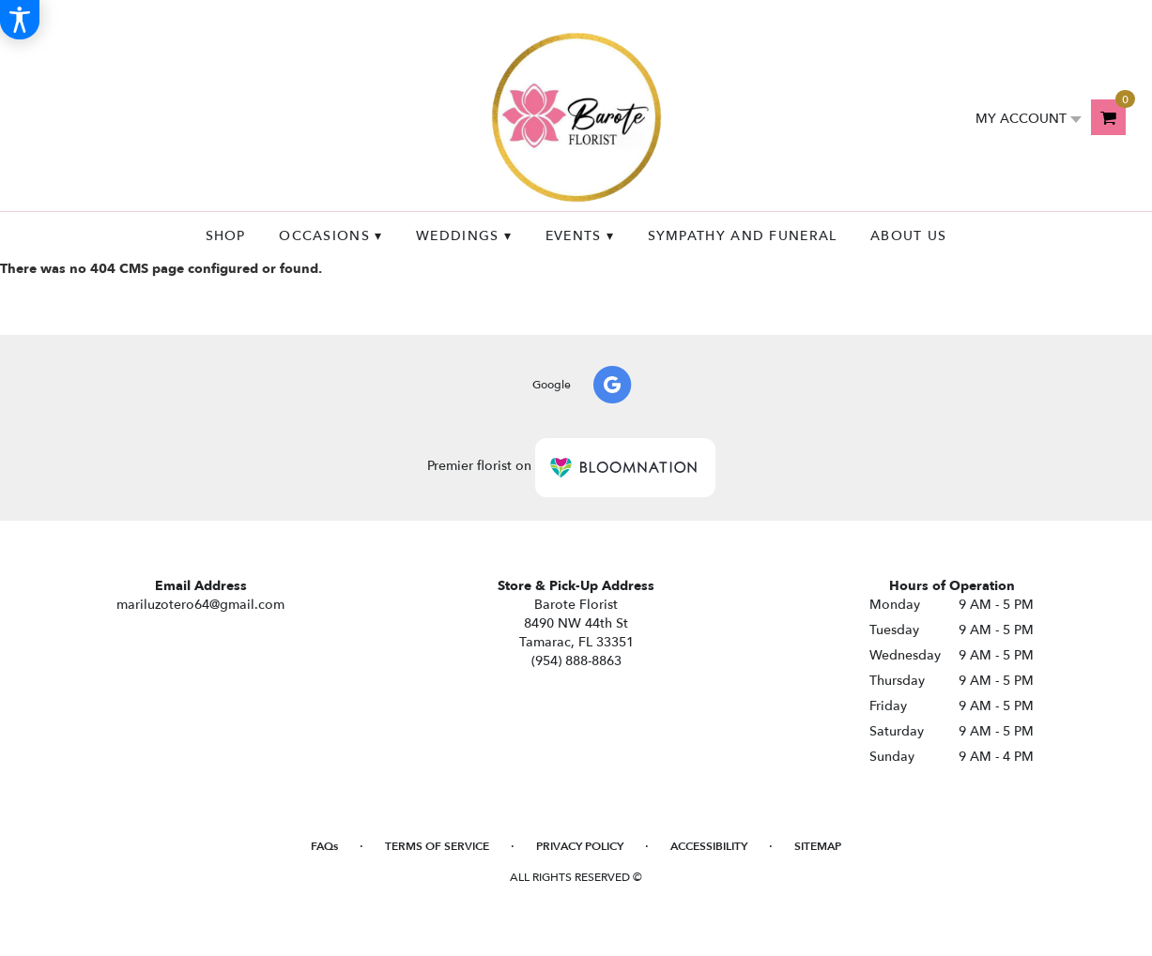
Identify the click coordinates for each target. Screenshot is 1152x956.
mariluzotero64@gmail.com (200, 605)
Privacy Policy (579, 846)
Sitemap (817, 846)
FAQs (324, 846)
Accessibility (708, 846)
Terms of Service (437, 846)
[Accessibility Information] (19, 19)
